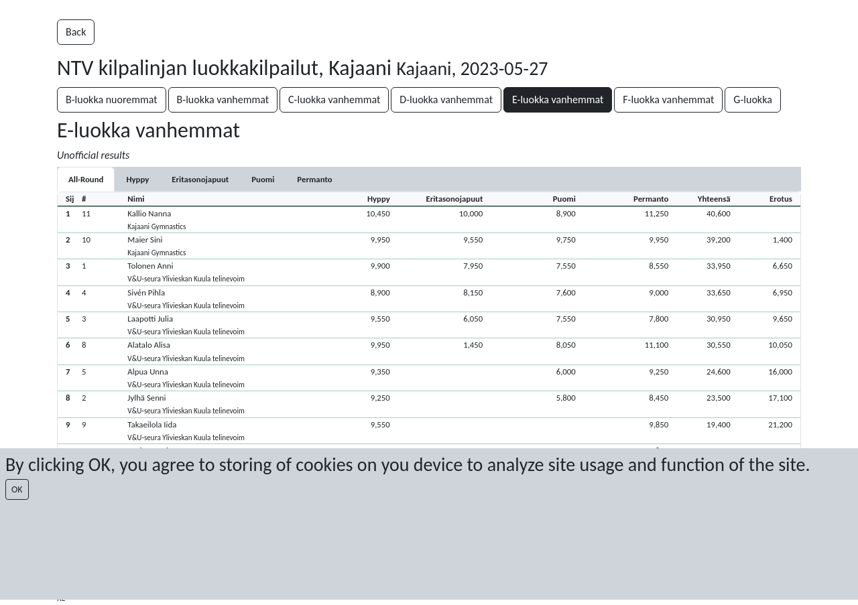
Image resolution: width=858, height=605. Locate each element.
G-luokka (752, 99)
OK (17, 489)
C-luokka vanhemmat (334, 99)
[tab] (137, 179)
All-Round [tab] (85, 179)
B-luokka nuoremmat (112, 99)
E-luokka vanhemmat (557, 99)
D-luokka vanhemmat (446, 99)
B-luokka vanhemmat (223, 99)
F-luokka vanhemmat (668, 99)
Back (76, 31)
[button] (429, 219)
